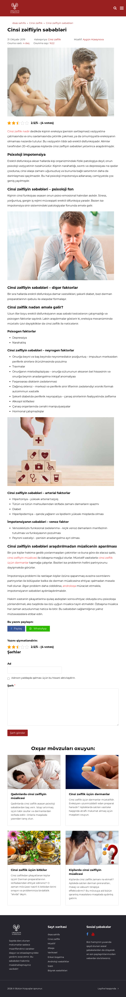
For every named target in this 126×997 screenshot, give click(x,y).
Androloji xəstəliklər (58, 961)
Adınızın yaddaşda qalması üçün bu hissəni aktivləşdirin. (43, 677)
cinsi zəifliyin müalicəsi (22, 557)
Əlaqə (51, 948)
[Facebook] (87, 934)
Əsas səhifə (54, 934)
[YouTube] (93, 934)
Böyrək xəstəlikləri (57, 970)
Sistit (50, 966)
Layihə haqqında (107, 988)
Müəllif (51, 943)
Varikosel (52, 952)
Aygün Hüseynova (93, 39)
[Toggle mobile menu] (122, 8)
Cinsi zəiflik (54, 39)
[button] (16, 628)
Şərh (11, 685)
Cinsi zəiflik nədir (18, 131)
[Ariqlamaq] (16, 936)
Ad (9, 663)
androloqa (69, 585)
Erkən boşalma (56, 957)
